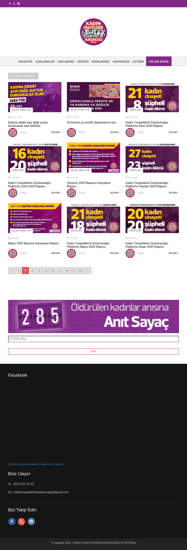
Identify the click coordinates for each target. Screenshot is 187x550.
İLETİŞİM (138, 61)
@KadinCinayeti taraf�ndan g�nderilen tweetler (36, 464)
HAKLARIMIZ (66, 61)
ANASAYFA (25, 61)
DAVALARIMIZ (101, 61)
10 (80, 270)
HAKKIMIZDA (121, 61)
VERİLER (83, 61)
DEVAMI (56, 132)
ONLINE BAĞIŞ (158, 61)
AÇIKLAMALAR (45, 61)
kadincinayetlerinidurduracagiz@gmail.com (41, 492)
